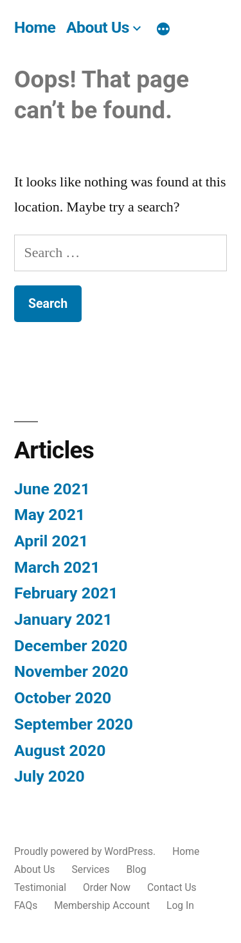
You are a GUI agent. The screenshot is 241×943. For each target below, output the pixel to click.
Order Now (106, 887)
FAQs (25, 905)
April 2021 (51, 541)
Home (34, 27)
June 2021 (52, 489)
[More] (163, 29)
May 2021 (49, 514)
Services (91, 869)
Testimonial (40, 887)
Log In (180, 905)
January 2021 (63, 619)
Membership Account (102, 905)
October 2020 (62, 697)
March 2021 (57, 567)
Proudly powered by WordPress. (86, 851)
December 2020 (70, 645)
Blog (136, 869)
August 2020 (59, 750)
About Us (97, 27)
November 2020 (71, 671)
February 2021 (66, 593)
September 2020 (73, 724)
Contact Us (172, 887)
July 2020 (49, 776)
